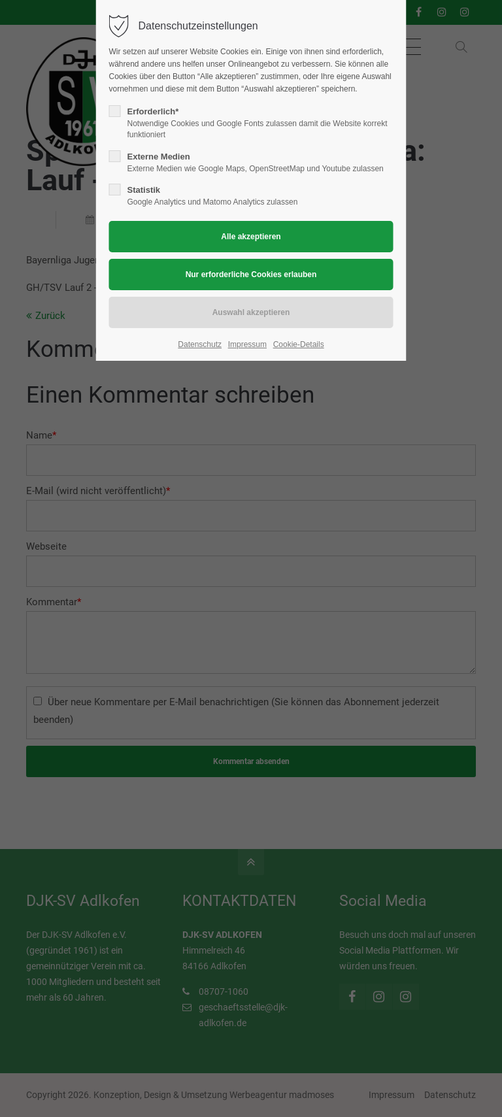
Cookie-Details (298, 344)
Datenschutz (200, 344)
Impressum (247, 344)
